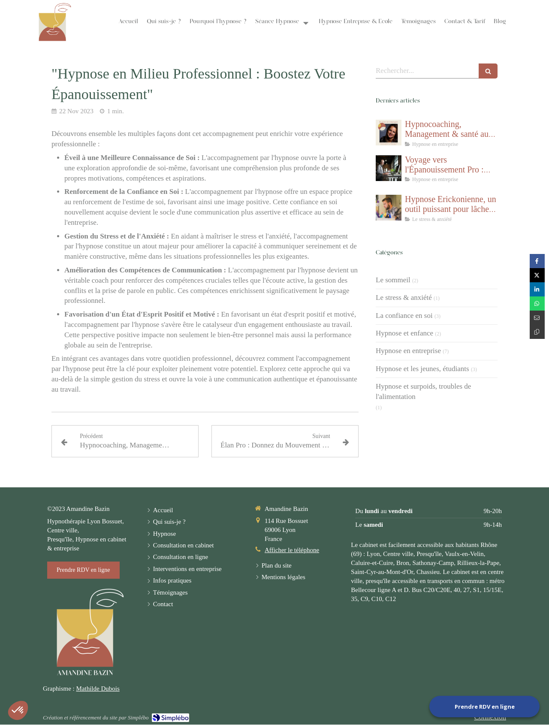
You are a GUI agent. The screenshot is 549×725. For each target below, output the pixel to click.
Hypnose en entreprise (408, 351)
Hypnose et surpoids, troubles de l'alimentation (423, 391)
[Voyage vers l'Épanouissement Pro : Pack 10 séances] (388, 168)
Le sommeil (393, 280)
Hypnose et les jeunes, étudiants (422, 369)
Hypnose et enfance (404, 333)
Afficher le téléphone (292, 550)
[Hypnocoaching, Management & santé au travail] (388, 132)
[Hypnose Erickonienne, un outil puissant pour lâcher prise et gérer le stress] (388, 208)
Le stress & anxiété (404, 297)
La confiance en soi (404, 315)
